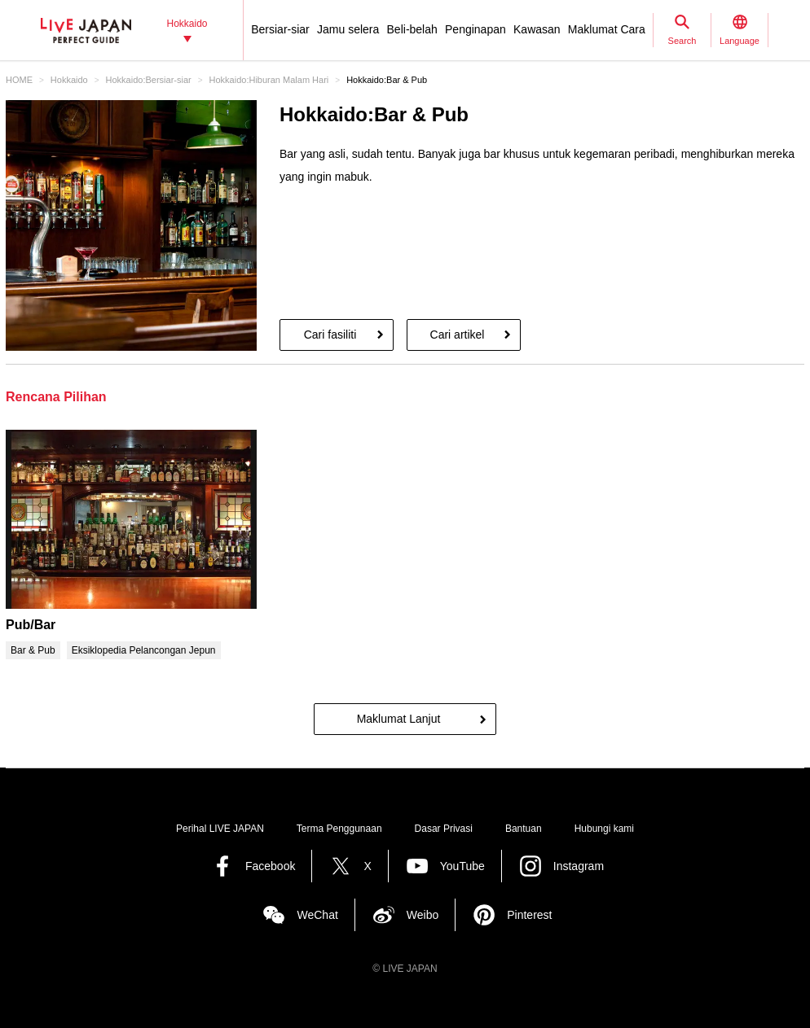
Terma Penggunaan (339, 828)
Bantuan (523, 828)
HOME (19, 80)
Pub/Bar (30, 625)
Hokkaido (69, 80)
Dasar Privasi (444, 828)
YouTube (462, 866)
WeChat (317, 914)
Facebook (270, 866)
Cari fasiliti (330, 334)
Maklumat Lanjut (399, 718)
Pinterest (529, 914)
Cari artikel (457, 334)
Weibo (422, 914)
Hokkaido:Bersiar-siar (148, 80)
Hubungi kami (604, 828)
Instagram (578, 866)
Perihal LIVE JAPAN (220, 828)
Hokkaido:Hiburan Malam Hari (269, 80)
